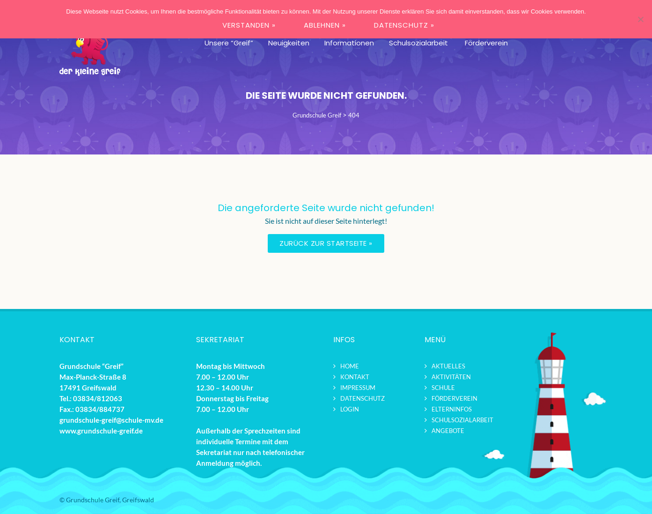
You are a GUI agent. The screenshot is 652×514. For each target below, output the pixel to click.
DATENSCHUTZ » (404, 25)
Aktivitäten (451, 377)
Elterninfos (452, 409)
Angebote (448, 430)
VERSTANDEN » (249, 25)
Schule (443, 387)
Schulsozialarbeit (462, 420)
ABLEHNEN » (325, 25)
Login (349, 409)
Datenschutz (362, 398)
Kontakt (354, 377)
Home (349, 366)
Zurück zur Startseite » (326, 243)
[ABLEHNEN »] (640, 19)
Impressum (357, 387)
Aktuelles (448, 366)
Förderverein (454, 398)
